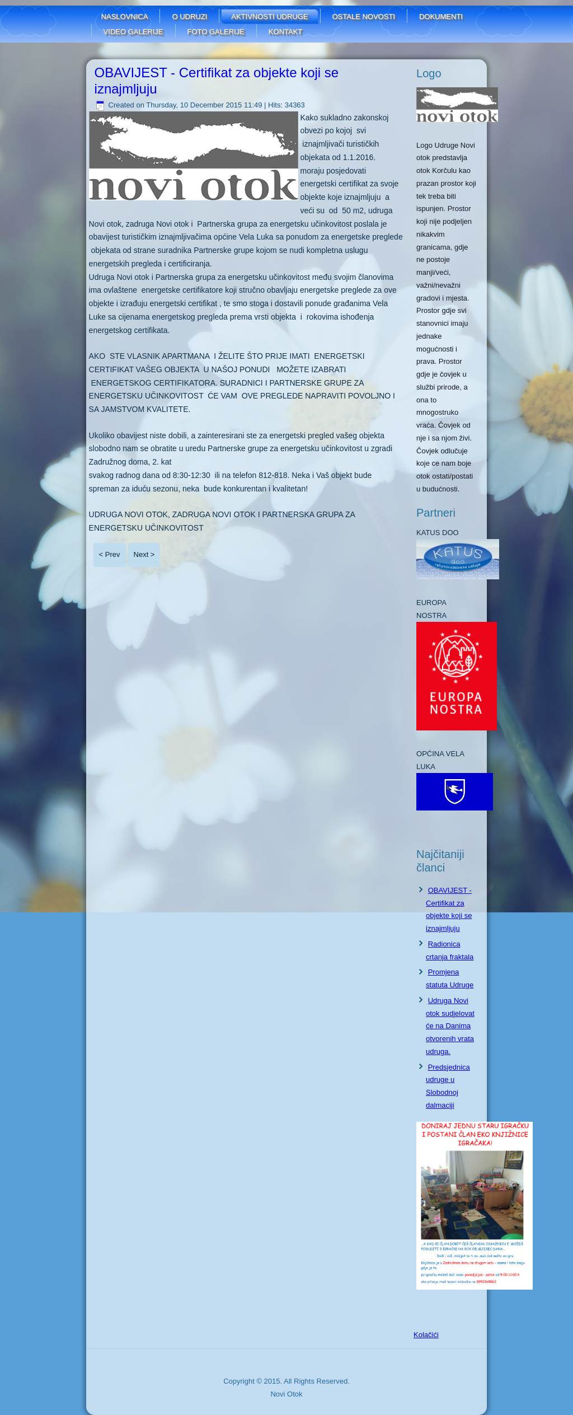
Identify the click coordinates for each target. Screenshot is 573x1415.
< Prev (109, 554)
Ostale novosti (363, 16)
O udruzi (189, 16)
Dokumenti (441, 16)
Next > (144, 554)
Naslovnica (124, 16)
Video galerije (133, 31)
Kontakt (285, 31)
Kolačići (426, 1334)
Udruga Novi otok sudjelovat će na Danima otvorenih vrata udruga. (450, 1026)
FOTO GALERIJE (216, 31)
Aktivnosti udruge (269, 16)
